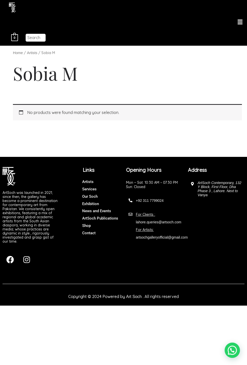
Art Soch (134, 296)
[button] (240, 22)
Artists (32, 53)
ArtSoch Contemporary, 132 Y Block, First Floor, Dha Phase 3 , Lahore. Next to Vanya (219, 189)
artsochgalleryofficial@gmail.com (162, 237)
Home (18, 53)
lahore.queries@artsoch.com (158, 222)
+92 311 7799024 (150, 200)
